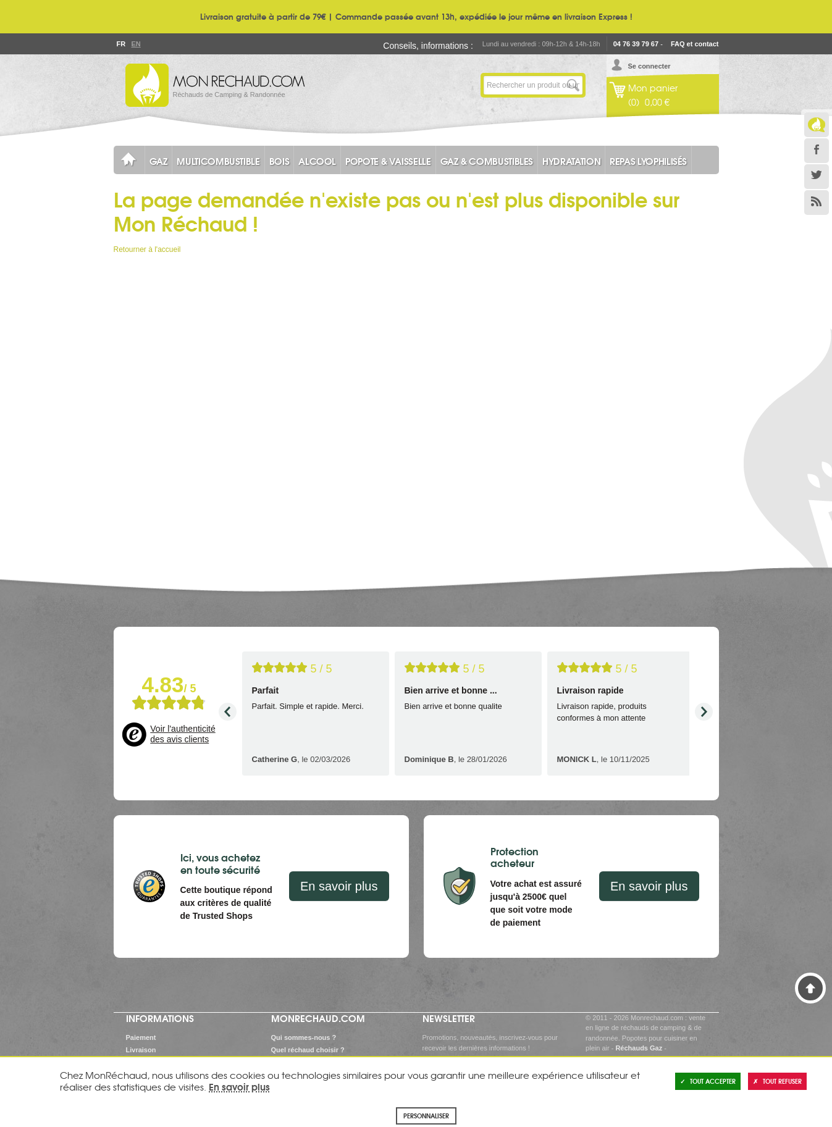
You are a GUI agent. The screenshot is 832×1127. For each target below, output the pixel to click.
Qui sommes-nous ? (304, 1037)
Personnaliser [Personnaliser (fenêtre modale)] (426, 1115)
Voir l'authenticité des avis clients (182, 734)
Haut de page (810, 988)
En (136, 44)
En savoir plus (339, 886)
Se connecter (649, 66)
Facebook (816, 150)
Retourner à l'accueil (147, 249)
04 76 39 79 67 (635, 44)
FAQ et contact (695, 44)
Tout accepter (708, 1081)
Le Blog (816, 124)
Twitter (816, 176)
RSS (816, 202)
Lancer (573, 85)
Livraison (141, 1050)
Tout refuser (777, 1081)
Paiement (141, 1037)
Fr (121, 44)
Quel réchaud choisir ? (308, 1050)
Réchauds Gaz (638, 1048)
